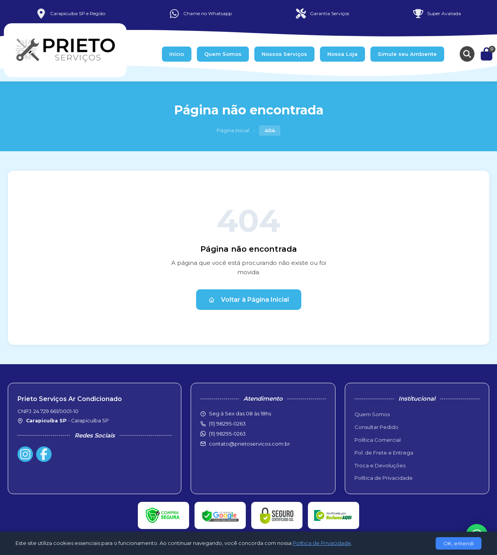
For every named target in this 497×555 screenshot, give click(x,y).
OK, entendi (458, 543)
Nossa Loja (342, 54)
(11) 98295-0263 (227, 434)
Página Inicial (233, 130)
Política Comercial (378, 440)
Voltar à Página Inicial (249, 299)
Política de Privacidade (384, 478)
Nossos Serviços (284, 54)
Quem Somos (223, 54)
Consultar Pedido (376, 427)
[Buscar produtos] (467, 54)
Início (176, 54)
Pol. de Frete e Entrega (384, 453)
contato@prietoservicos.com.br (249, 444)
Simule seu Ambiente (407, 54)
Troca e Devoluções (380, 465)
